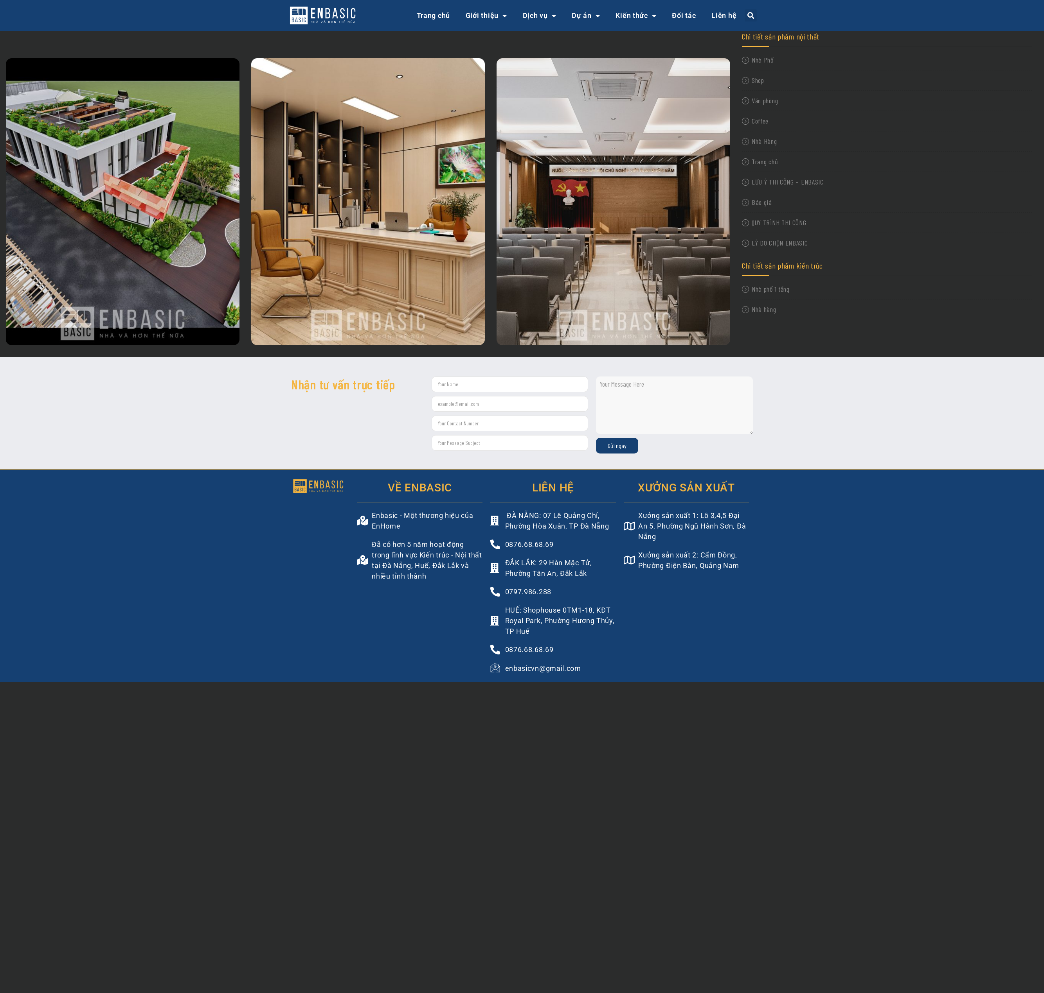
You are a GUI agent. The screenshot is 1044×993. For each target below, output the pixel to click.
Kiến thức (636, 15)
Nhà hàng (764, 309)
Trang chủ (433, 15)
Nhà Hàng (764, 141)
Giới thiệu (486, 15)
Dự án (586, 15)
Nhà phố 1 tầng (771, 289)
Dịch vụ (539, 15)
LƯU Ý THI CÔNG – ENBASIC (788, 181)
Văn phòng (765, 100)
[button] (751, 15)
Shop (758, 80)
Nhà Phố (763, 60)
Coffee (760, 121)
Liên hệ (723, 15)
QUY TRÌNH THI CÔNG (779, 222)
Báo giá (762, 202)
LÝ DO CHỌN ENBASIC (780, 242)
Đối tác (684, 15)
